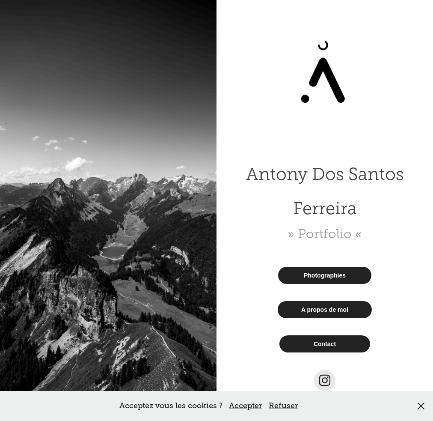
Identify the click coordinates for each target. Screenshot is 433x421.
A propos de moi (324, 309)
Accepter (245, 405)
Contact (325, 343)
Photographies (325, 275)
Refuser (283, 405)
